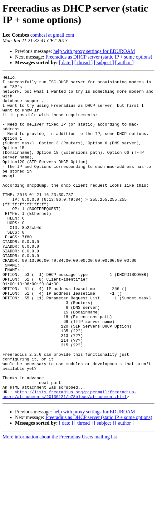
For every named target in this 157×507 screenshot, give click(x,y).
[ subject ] (104, 62)
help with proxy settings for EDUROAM (94, 51)
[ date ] (66, 62)
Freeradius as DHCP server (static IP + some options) (99, 56)
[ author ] (124, 62)
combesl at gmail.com (52, 35)
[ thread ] (83, 62)
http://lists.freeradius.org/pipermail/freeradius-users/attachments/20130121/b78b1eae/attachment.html (69, 458)
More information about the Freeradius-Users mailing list (59, 501)
